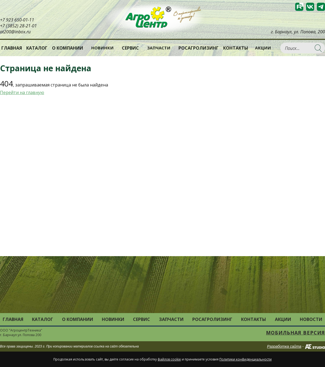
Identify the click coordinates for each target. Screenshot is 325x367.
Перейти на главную (22, 92)
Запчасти (159, 48)
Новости (311, 319)
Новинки (102, 48)
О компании (67, 48)
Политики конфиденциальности (245, 359)
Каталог (42, 319)
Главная (11, 48)
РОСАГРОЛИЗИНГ (198, 48)
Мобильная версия (295, 332)
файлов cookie (169, 359)
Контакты (235, 48)
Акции (263, 48)
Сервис (130, 48)
